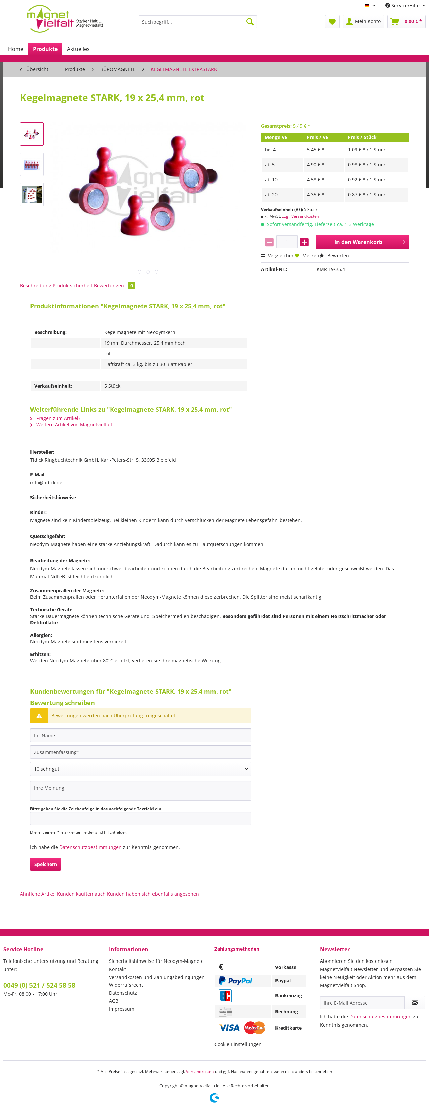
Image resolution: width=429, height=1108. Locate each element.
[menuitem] (198, 25)
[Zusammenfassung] (140, 752)
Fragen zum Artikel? (55, 418)
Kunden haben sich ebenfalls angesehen (153, 894)
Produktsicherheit (73, 285)
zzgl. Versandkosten (300, 216)
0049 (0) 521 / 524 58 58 (39, 985)
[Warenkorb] (406, 21)
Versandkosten (200, 1071)
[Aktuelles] (78, 49)
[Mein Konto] (363, 21)
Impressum (121, 1009)
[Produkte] (45, 49)
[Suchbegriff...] (198, 21)
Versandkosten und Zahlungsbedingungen (157, 977)
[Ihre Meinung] (140, 791)
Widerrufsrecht (126, 985)
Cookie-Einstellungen (238, 1044)
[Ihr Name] (140, 735)
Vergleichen (278, 255)
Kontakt (117, 969)
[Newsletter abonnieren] (414, 1002)
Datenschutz (123, 993)
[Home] (15, 49)
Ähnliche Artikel (38, 894)
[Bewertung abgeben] (140, 769)
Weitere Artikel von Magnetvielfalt (71, 424)
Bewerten (334, 255)
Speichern (45, 864)
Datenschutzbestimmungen (90, 847)
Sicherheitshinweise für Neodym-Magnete (156, 961)
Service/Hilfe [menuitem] (403, 5)
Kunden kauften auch (81, 894)
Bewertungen (114, 285)
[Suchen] (250, 21)
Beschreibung (35, 285)
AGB (113, 1001)
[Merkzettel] (332, 21)
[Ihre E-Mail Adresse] (362, 1002)
